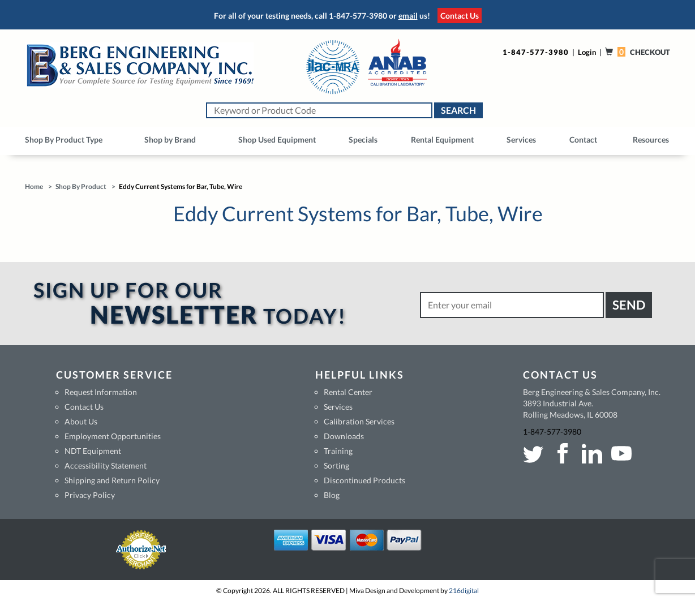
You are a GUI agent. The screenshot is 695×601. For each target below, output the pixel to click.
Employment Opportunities (113, 436)
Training (338, 451)
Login (587, 52)
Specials (363, 139)
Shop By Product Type (63, 139)
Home (34, 186)
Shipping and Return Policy (112, 480)
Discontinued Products (364, 480)
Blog (332, 495)
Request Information (101, 392)
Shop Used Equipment (277, 139)
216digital (464, 590)
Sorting (336, 465)
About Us (81, 421)
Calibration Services (359, 421)
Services (521, 139)
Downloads (344, 436)
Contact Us (459, 15)
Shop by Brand (170, 139)
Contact (583, 139)
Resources (651, 139)
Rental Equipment (442, 139)
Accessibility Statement (106, 465)
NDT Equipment (93, 451)
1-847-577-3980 (358, 15)
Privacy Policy (90, 495)
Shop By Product (80, 186)
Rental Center (348, 392)
